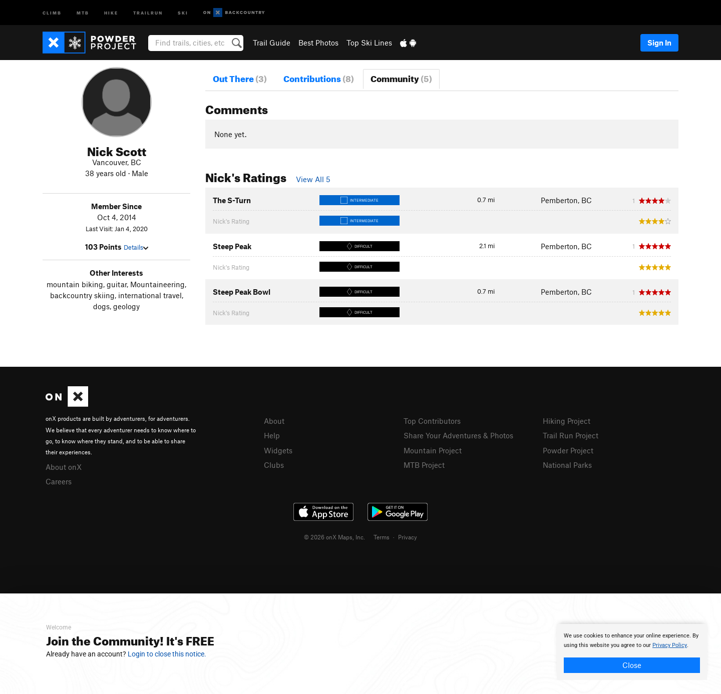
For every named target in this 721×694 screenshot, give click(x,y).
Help (272, 435)
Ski (183, 12)
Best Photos (318, 42)
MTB (83, 12)
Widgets (278, 450)
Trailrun (148, 12)
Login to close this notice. (167, 654)
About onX (64, 466)
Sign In (659, 42)
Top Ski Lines (369, 42)
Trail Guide (271, 42)
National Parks (567, 464)
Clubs (274, 464)
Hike (111, 12)
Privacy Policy (669, 645)
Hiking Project (566, 420)
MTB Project (424, 464)
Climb (52, 12)
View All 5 (313, 179)
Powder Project (568, 450)
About (274, 420)
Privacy (407, 536)
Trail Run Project (570, 435)
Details (136, 247)
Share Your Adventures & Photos (458, 435)
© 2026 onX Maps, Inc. (334, 536)
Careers (59, 481)
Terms (382, 536)
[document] (632, 652)
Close (631, 664)
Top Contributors (432, 420)
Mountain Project (433, 450)
